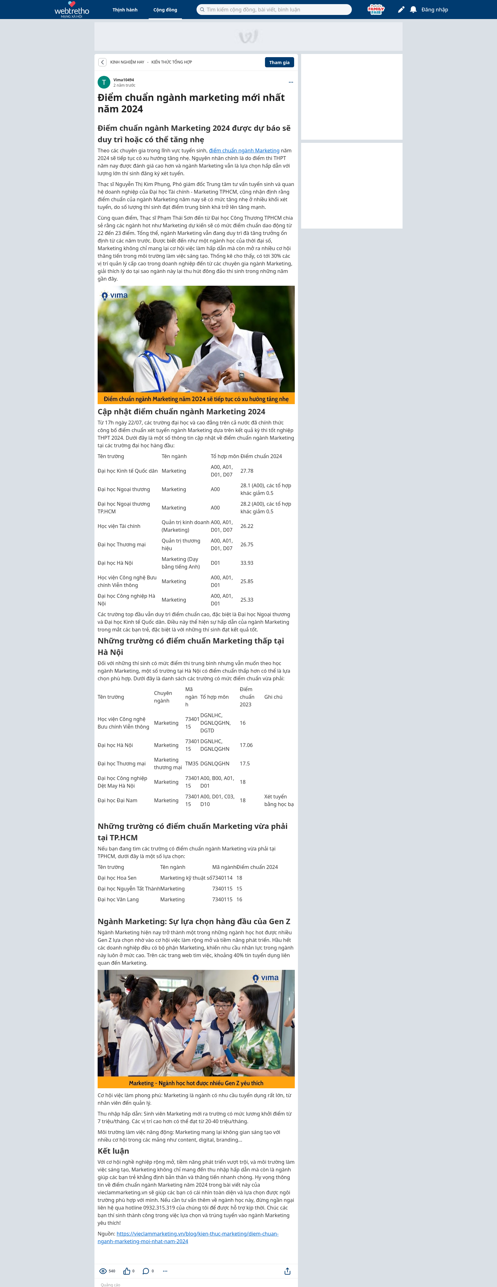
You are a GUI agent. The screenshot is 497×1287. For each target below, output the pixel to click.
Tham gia (279, 62)
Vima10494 (123, 80)
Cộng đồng (165, 10)
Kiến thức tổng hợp (172, 62)
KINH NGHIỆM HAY (127, 62)
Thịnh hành (125, 10)
